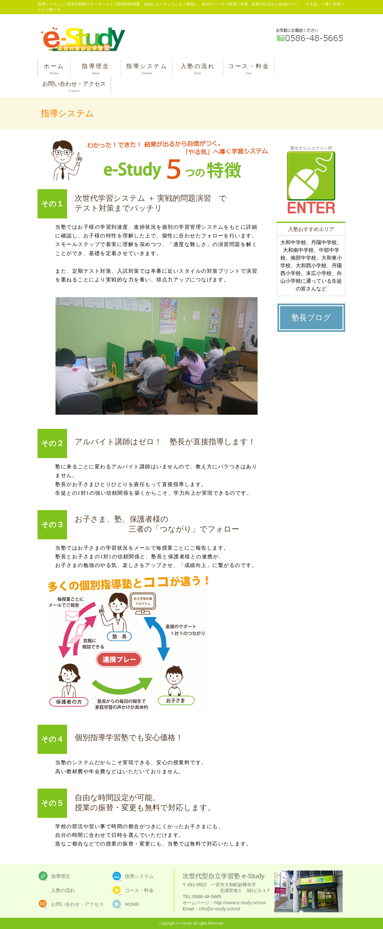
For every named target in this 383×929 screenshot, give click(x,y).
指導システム (139, 876)
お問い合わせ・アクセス (77, 904)
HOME (132, 904)
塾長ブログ (311, 318)
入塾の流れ (63, 890)
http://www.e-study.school (240, 902)
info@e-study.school (219, 908)
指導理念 (60, 876)
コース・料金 (139, 890)
